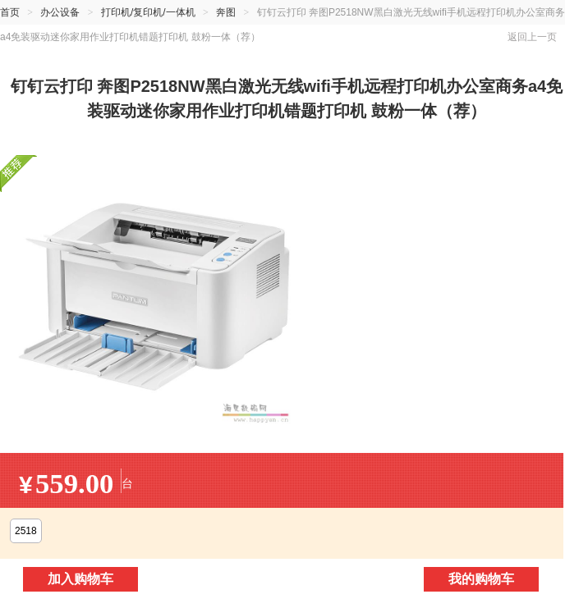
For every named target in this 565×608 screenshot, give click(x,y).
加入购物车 (80, 579)
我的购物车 (481, 579)
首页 (10, 12)
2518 (26, 531)
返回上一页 (532, 37)
